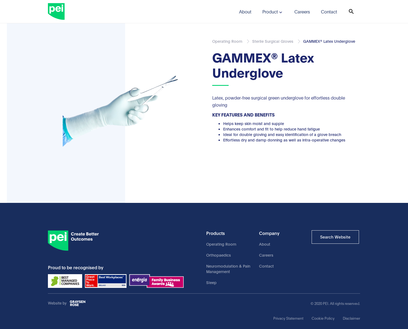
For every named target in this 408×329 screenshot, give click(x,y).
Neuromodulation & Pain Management (228, 268)
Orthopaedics (218, 254)
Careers (266, 254)
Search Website (335, 236)
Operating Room (221, 243)
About (264, 243)
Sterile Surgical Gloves (272, 41)
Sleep (211, 282)
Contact (266, 265)
